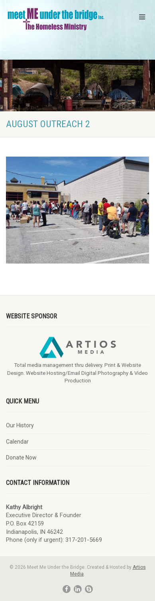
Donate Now (21, 457)
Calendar (17, 441)
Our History (20, 425)
